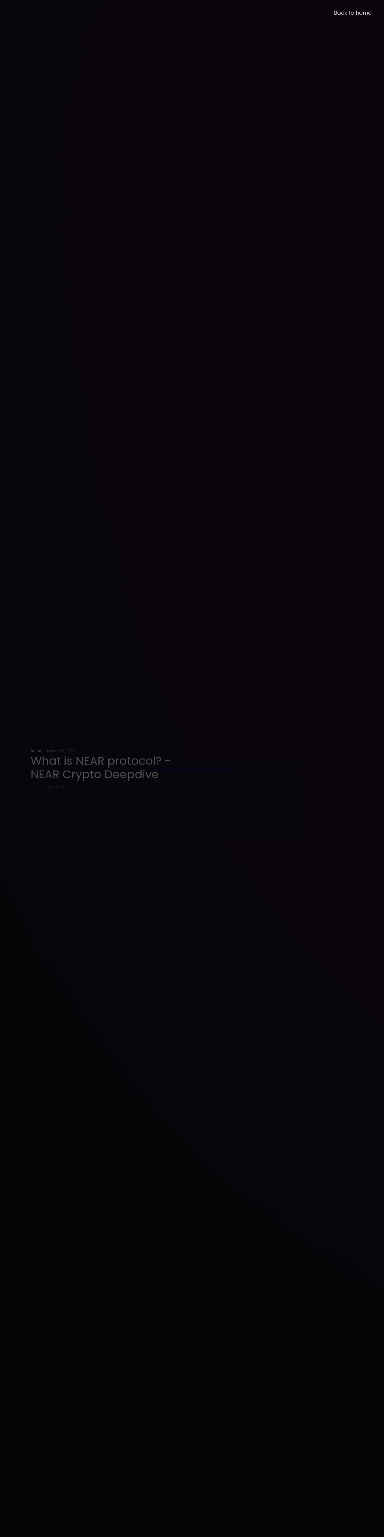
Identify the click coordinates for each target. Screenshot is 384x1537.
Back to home (352, 13)
